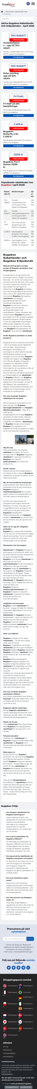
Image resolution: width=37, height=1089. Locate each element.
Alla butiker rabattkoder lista (16, 12)
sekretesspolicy (8, 1056)
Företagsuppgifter (9, 1053)
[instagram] (28, 968)
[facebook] (14, 968)
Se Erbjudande (18, 57)
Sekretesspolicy (7, 1074)
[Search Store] (28, 3)
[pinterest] (23, 968)
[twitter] (9, 968)
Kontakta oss (7, 1050)
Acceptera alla (26, 1087)
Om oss (5, 1047)
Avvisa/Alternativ (12, 1087)
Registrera (30, 939)
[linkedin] (18, 968)
